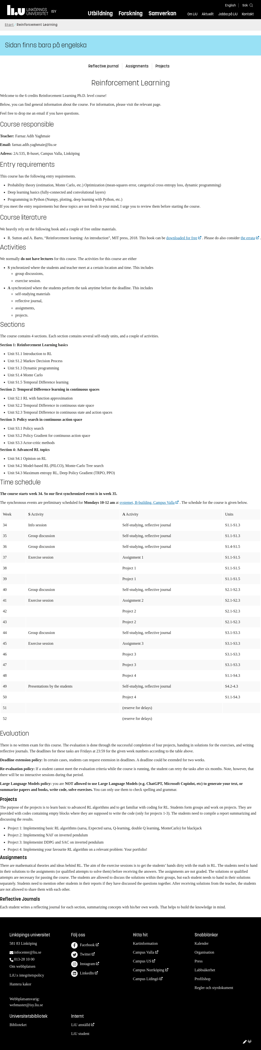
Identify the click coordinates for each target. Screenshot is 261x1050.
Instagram (83, 964)
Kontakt (248, 14)
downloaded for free (181, 238)
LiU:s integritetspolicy (27, 975)
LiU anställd (80, 1025)
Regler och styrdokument (214, 988)
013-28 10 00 (24, 959)
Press (199, 961)
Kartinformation (145, 943)
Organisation (204, 952)
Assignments (137, 66)
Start (9, 25)
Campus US (142, 961)
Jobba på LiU (228, 14)
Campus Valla (143, 952)
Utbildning (100, 13)
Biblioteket (18, 1025)
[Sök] (247, 5)
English (230, 5)
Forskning (130, 13)
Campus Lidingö (146, 979)
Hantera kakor (20, 984)
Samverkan (162, 13)
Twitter (81, 954)
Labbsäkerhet (205, 970)
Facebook (83, 945)
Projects (162, 66)
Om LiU (192, 14)
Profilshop (203, 979)
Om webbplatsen (22, 966)
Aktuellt (208, 14)
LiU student (80, 1034)
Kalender (202, 943)
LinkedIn (82, 973)
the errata (248, 238)
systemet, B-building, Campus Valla (147, 502)
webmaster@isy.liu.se (26, 1005)
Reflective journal (103, 66)
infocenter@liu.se (27, 952)
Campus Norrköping (148, 970)
